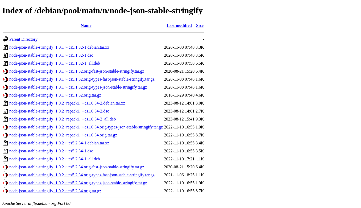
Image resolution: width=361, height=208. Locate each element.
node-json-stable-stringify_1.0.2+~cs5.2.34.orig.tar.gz (55, 191)
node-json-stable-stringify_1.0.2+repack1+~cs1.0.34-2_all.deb (62, 119)
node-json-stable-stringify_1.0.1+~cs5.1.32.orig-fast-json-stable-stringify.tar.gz (76, 71)
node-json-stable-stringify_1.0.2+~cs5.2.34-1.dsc (51, 151)
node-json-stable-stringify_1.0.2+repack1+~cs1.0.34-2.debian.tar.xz (67, 103)
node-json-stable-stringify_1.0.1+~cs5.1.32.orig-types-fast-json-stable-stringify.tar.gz (82, 79)
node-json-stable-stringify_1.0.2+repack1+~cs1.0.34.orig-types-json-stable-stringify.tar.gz (86, 127)
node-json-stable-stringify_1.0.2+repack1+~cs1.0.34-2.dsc (59, 111)
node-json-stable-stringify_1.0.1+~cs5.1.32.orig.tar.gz (55, 95)
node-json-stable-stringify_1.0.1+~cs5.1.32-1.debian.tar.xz (59, 47)
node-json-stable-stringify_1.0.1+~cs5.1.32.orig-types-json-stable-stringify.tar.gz (78, 87)
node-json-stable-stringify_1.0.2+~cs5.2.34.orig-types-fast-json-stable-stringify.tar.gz (82, 175)
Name (86, 25)
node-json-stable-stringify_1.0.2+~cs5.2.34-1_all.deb (54, 159)
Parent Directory (23, 39)
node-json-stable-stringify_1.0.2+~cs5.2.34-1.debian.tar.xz (59, 143)
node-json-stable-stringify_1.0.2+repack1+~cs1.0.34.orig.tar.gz (63, 135)
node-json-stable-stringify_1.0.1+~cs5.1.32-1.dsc (51, 55)
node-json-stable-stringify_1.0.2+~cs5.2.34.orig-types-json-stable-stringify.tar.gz (78, 183)
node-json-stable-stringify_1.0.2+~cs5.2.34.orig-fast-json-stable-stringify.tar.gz (76, 167)
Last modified (179, 25)
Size (200, 25)
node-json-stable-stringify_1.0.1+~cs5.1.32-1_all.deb (54, 63)
